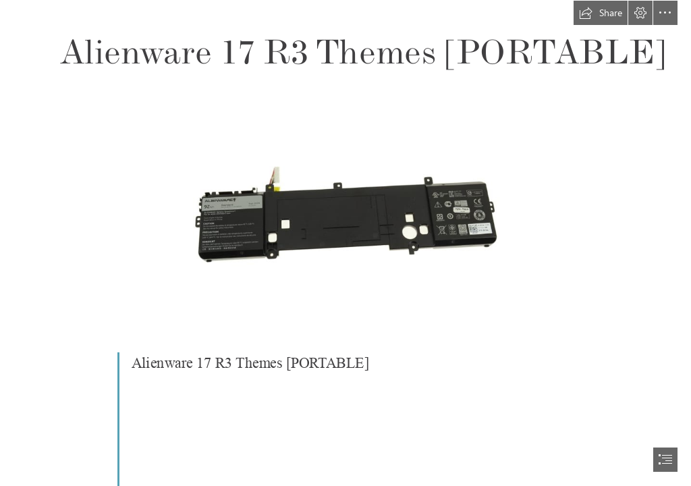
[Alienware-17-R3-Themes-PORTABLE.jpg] (345, 204)
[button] (601, 13)
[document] (345, 243)
